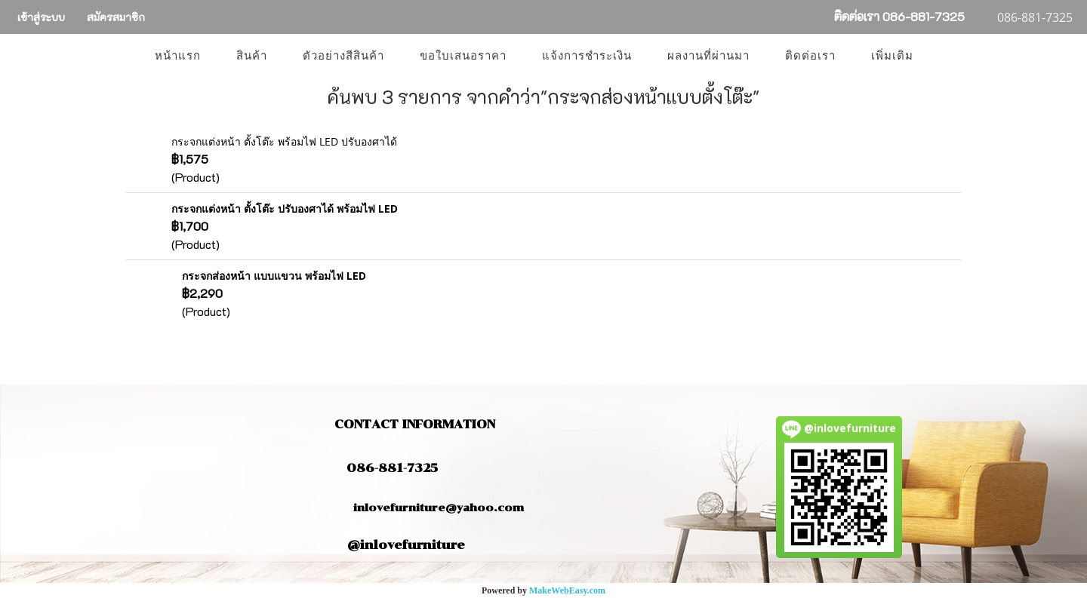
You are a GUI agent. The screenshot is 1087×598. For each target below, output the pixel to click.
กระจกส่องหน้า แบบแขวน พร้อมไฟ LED (274, 275)
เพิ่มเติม (892, 56)
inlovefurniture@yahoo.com (431, 507)
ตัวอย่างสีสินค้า (343, 56)
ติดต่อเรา (810, 56)
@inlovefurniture (406, 545)
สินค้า (251, 56)
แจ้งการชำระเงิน (587, 56)
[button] (944, 56)
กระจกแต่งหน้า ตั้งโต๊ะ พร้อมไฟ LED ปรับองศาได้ (284, 141)
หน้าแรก (178, 56)
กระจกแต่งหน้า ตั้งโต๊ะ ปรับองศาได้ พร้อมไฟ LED (284, 208)
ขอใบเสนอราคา (463, 56)
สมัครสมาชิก (116, 17)
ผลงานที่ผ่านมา (708, 56)
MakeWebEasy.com (567, 590)
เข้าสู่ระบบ (41, 17)
